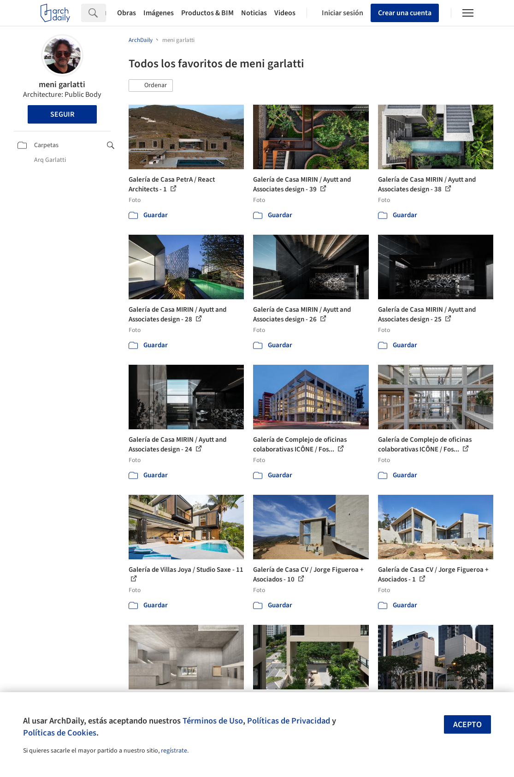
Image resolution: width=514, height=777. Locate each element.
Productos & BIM (207, 13)
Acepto (467, 724)
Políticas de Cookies (59, 733)
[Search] (105, 13)
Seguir (62, 114)
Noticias (254, 13)
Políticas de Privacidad (288, 721)
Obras (126, 13)
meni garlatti (62, 84)
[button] (151, 85)
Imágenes (158, 13)
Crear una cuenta (404, 13)
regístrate (174, 750)
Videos (284, 13)
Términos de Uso (213, 721)
